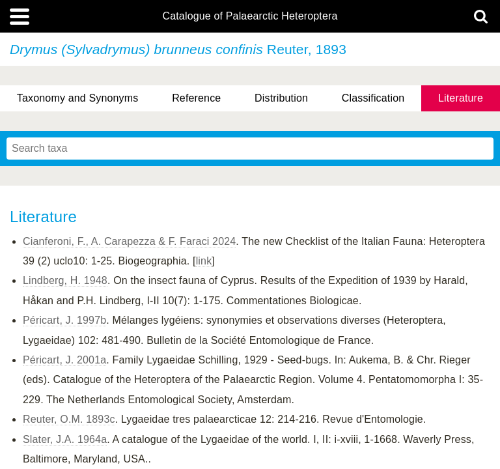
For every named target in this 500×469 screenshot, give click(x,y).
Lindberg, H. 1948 (65, 280)
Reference (196, 98)
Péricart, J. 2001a (64, 359)
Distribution (281, 98)
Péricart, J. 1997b (64, 320)
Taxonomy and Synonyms (78, 98)
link (204, 260)
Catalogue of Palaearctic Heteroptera (249, 16)
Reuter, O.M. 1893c (69, 419)
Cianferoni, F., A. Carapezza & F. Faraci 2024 (129, 241)
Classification (373, 98)
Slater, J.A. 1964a (65, 439)
